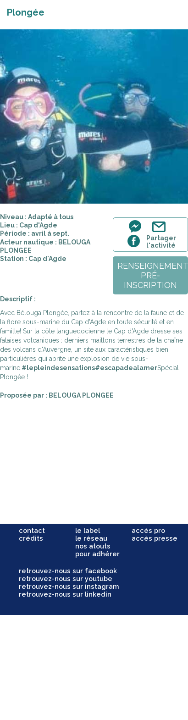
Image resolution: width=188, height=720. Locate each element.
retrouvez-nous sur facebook (68, 571)
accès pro (148, 530)
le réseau (91, 538)
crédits (31, 538)
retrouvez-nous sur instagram (69, 586)
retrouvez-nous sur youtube (65, 578)
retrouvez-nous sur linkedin (65, 594)
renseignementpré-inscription (152, 275)
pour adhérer (97, 554)
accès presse (154, 538)
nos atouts (93, 546)
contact (32, 530)
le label (87, 530)
